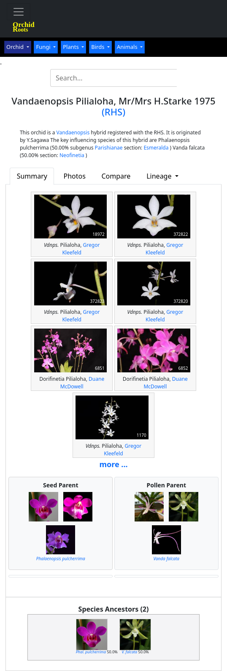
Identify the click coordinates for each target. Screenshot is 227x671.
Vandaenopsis (73, 132)
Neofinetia (71, 155)
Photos (75, 176)
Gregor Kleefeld (81, 248)
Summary (32, 176)
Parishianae (109, 147)
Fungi (44, 47)
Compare (115, 176)
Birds (98, 47)
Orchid (15, 47)
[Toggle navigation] (18, 11)
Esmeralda (155, 147)
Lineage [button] (159, 176)
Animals (128, 47)
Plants (71, 47)
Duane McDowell (82, 382)
